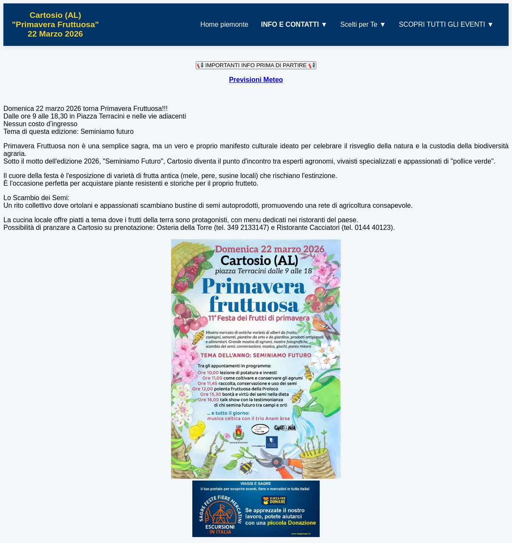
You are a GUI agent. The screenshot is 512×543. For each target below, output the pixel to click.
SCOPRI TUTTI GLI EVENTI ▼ (446, 24)
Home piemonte (224, 24)
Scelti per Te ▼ (363, 24)
